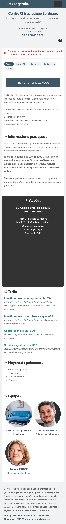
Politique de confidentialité (32, 507)
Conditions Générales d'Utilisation (31, 510)
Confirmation (49, 64)
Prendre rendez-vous (33, 82)
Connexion (35, 64)
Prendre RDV (21, 64)
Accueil (9, 64)
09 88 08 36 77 (35, 35)
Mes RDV (9, 69)
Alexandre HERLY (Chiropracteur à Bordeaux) (27, 519)
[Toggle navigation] (58, 4)
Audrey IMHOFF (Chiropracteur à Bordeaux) (26, 515)
